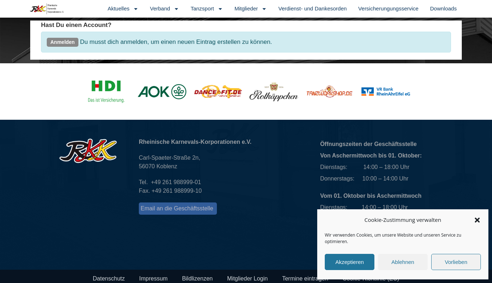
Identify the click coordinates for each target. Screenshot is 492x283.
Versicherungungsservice (388, 8)
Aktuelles (123, 9)
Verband (164, 9)
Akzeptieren (349, 262)
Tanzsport (207, 9)
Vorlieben (456, 262)
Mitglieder (250, 9)
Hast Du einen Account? (76, 25)
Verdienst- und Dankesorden (312, 8)
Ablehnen (402, 262)
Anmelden (62, 42)
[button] (477, 220)
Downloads (443, 8)
